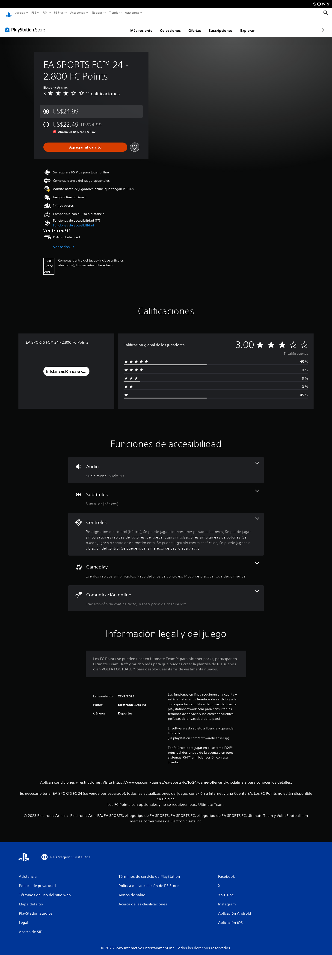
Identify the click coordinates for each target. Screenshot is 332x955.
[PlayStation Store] (26, 25)
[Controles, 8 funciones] (166, 530)
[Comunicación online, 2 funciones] (166, 594)
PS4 (44, 13)
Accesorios (77, 13)
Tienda (113, 13)
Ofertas (167, 26)
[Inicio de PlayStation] (8, 12)
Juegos (20, 13)
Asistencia (132, 13)
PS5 (33, 13)
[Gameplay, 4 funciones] (166, 566)
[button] (73, 221)
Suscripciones (194, 26)
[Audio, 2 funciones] (166, 466)
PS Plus (58, 13)
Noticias (97, 13)
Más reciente (114, 26)
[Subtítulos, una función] (166, 494)
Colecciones (143, 26)
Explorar (220, 26)
